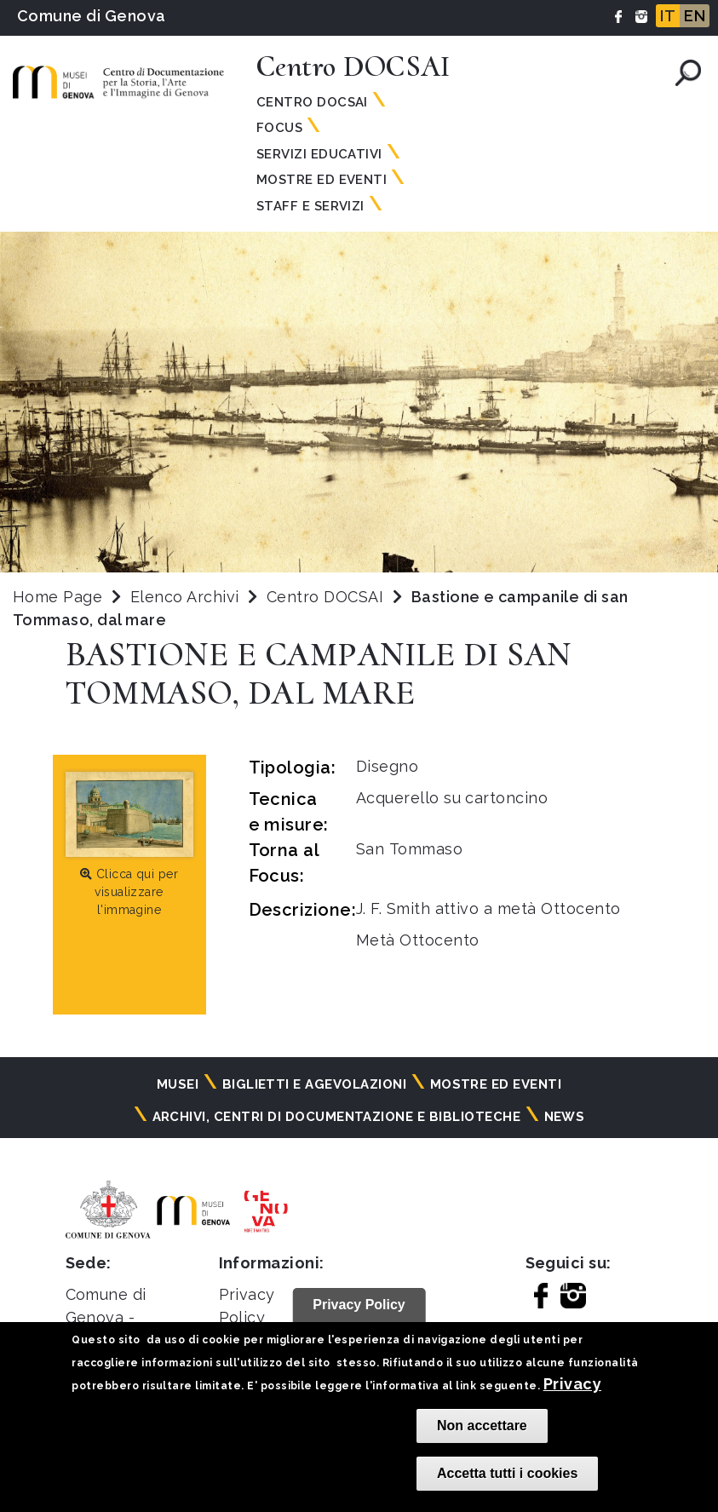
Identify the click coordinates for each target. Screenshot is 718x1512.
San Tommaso (409, 849)
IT (667, 16)
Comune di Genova (91, 16)
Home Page (57, 597)
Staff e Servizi (310, 206)
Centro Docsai (312, 102)
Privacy (572, 1384)
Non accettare (482, 1425)
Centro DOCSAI (327, 597)
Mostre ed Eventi (322, 179)
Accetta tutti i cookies (507, 1473)
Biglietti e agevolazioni (314, 1084)
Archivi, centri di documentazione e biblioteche (336, 1116)
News (564, 1116)
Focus (279, 127)
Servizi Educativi (319, 154)
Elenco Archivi (184, 597)
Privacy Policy (359, 1304)
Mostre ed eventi (496, 1084)
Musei (177, 1084)
